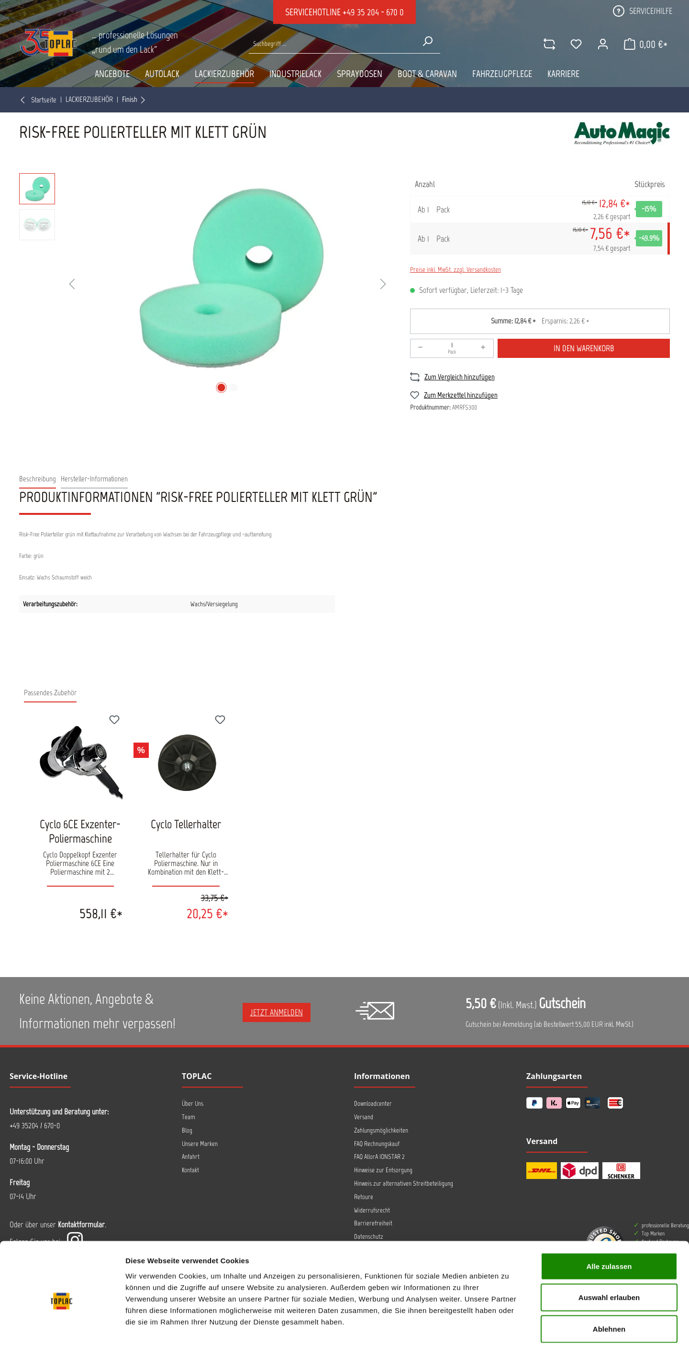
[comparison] (548, 44)
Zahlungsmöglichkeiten (381, 1130)
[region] (205, 284)
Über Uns (192, 1104)
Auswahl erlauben (609, 1251)
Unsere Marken (200, 1144)
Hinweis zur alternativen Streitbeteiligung (403, 1183)
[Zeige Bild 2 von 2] (233, 387)
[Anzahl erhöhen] (483, 348)
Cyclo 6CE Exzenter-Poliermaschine (80, 831)
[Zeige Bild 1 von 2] (221, 387)
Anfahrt (191, 1157)
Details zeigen (509, 1326)
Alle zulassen (609, 1219)
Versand (363, 1117)
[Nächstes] (383, 284)
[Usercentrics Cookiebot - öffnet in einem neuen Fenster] (62, 1326)
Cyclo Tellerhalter (186, 824)
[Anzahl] (452, 348)
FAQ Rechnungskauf (377, 1144)
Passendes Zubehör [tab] (50, 692)
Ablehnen (609, 1282)
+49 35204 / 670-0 (35, 1125)
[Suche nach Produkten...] (332, 43)
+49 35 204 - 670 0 (373, 12)
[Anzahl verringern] (421, 348)
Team (188, 1117)
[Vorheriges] (72, 284)
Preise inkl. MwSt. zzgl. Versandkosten (455, 270)
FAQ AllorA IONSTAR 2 (379, 1157)
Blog (187, 1130)
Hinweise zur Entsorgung (383, 1170)
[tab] (37, 479)
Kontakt (190, 1170)
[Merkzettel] (575, 44)
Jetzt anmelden (276, 1012)
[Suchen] (427, 41)
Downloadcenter (373, 1104)
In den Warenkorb (584, 348)
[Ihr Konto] (602, 44)
